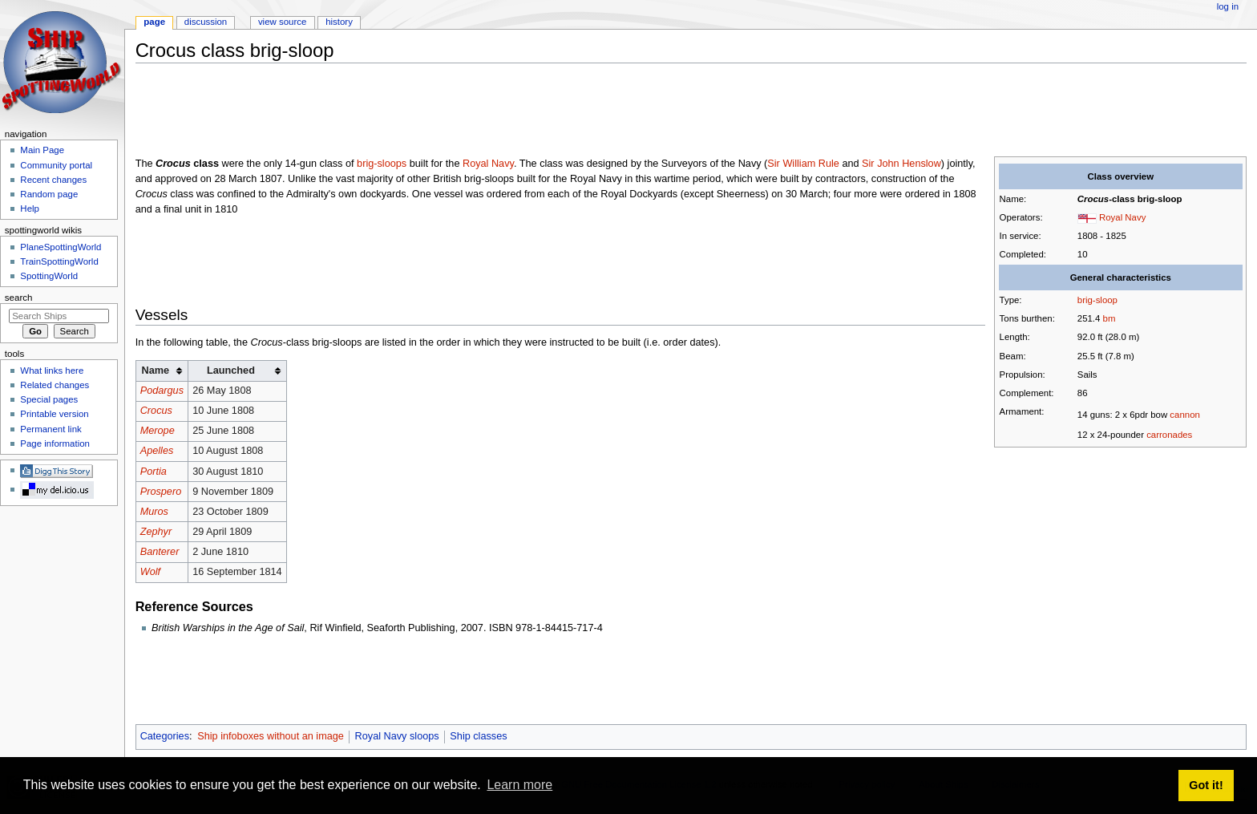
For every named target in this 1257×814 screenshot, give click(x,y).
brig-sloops (381, 163)
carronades (1169, 434)
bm (1109, 318)
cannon (1184, 414)
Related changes (54, 385)
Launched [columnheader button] (231, 370)
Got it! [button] (1206, 785)
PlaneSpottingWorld (60, 247)
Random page (49, 194)
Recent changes (53, 179)
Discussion (205, 21)
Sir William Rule (803, 163)
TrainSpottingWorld (59, 261)
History (339, 21)
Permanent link (50, 429)
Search (19, 297)
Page (154, 21)
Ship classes (478, 736)
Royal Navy (1122, 217)
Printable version (54, 414)
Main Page (42, 150)
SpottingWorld (49, 276)
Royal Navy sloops (397, 736)
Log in (1228, 6)
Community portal (56, 165)
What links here (51, 370)
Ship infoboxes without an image (270, 736)
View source (282, 21)
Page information (55, 443)
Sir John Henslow (901, 163)
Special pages (49, 399)
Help (29, 208)
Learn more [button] (519, 785)
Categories (164, 736)
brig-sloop (1097, 300)
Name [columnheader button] (156, 370)
